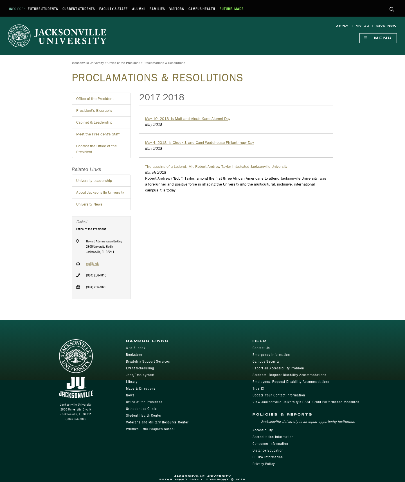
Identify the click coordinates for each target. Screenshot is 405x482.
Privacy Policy (264, 463)
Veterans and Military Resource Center (157, 422)
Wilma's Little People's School (150, 429)
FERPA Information (268, 457)
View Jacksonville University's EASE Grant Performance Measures (306, 402)
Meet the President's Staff (98, 134)
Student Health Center (144, 415)
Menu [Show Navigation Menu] (378, 38)
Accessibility (263, 430)
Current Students (78, 8)
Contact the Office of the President (96, 148)
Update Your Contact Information (279, 395)
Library (132, 381)
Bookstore (134, 354)
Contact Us (261, 347)
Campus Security (266, 361)
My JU (363, 26)
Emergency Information (271, 354)
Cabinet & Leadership (94, 122)
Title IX (258, 388)
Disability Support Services (148, 361)
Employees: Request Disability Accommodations (291, 381)
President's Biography (94, 110)
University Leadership (94, 180)
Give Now (386, 26)
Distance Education (268, 450)
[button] (392, 9)
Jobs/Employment (140, 374)
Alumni (138, 8)
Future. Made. (232, 8)
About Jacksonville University (100, 192)
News (130, 395)
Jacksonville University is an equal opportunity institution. (308, 421)
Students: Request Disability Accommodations (289, 374)
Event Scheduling (140, 368)
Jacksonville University (88, 63)
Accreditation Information (273, 436)
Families (157, 8)
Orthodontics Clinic (141, 408)
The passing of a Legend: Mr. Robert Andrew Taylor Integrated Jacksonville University (216, 166)
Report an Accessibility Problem (278, 368)
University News (89, 204)
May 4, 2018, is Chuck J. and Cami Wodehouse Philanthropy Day (199, 142)
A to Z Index (135, 347)
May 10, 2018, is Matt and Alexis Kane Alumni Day (187, 118)
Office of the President (123, 63)
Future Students (43, 8)
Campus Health (201, 8)
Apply (342, 26)
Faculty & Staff (113, 8)
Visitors (176, 8)
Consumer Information (270, 443)
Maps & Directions (141, 388)
